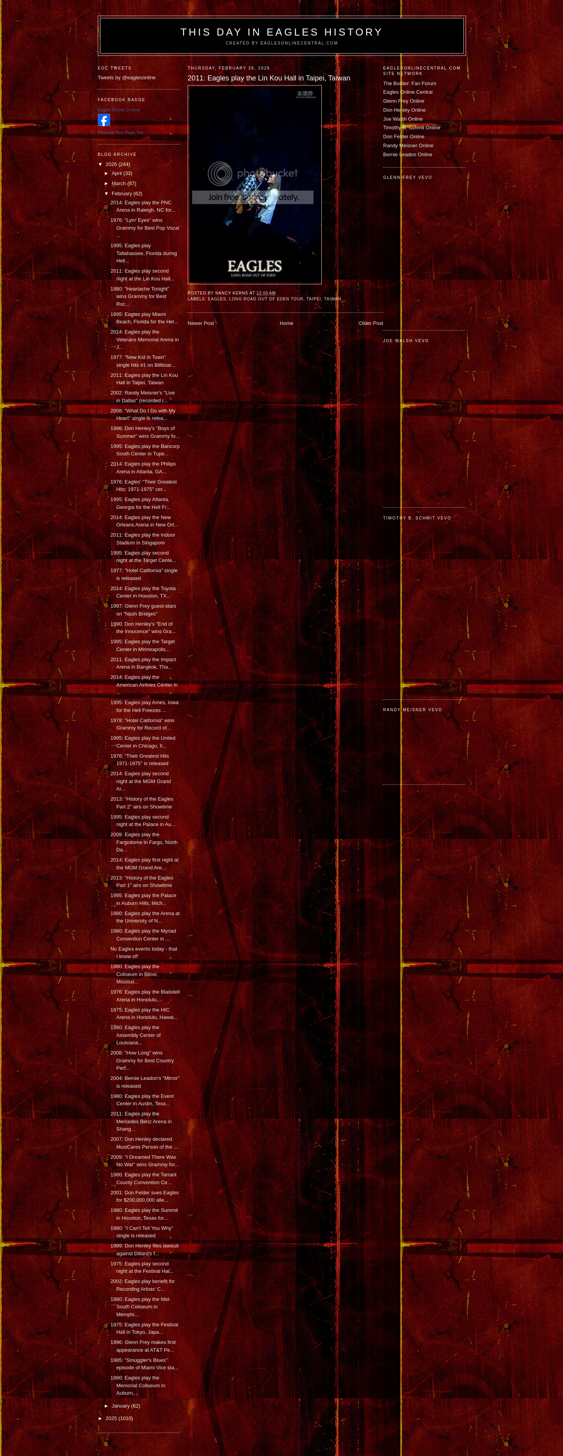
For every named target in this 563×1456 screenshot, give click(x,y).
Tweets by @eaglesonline (127, 77)
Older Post (371, 323)
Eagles (217, 299)
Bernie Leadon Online (407, 154)
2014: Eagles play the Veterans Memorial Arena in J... (144, 339)
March (119, 183)
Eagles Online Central (407, 92)
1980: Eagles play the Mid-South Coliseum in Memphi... (140, 1306)
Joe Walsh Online (403, 119)
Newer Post (201, 323)
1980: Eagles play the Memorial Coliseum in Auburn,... (137, 1385)
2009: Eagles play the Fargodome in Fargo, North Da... (144, 842)
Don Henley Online (404, 110)
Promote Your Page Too (120, 132)
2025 (112, 1418)
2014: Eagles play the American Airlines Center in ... (144, 684)
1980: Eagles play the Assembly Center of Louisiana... (135, 1035)
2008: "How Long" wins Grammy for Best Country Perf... (142, 1060)
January (121, 1406)
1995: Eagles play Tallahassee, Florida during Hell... (143, 253)
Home (287, 323)
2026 (112, 164)
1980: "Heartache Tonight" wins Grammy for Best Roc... (139, 296)
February (123, 193)
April (118, 173)
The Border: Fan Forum (409, 83)
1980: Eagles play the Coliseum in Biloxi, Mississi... (134, 974)
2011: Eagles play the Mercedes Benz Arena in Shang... (141, 1121)
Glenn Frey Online (404, 101)
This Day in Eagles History (281, 32)
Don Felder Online (404, 136)
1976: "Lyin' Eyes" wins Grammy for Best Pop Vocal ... (144, 227)
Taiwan (332, 299)
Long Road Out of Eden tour (266, 299)
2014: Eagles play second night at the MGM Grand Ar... (140, 781)
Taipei (314, 299)
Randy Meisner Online (408, 145)
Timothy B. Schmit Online (411, 127)
